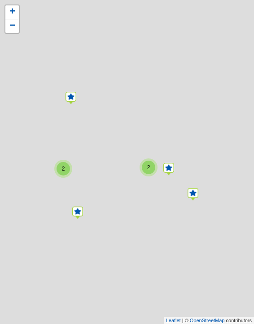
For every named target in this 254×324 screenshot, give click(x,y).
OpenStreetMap (207, 320)
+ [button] (12, 12)
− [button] (12, 26)
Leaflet (173, 320)
